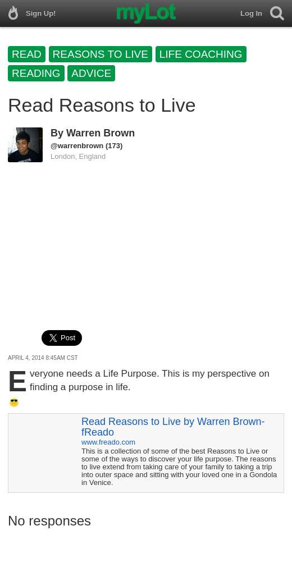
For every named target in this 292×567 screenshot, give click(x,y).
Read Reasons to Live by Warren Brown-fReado (172, 427)
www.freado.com (108, 442)
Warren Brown (100, 133)
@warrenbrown (77, 145)
